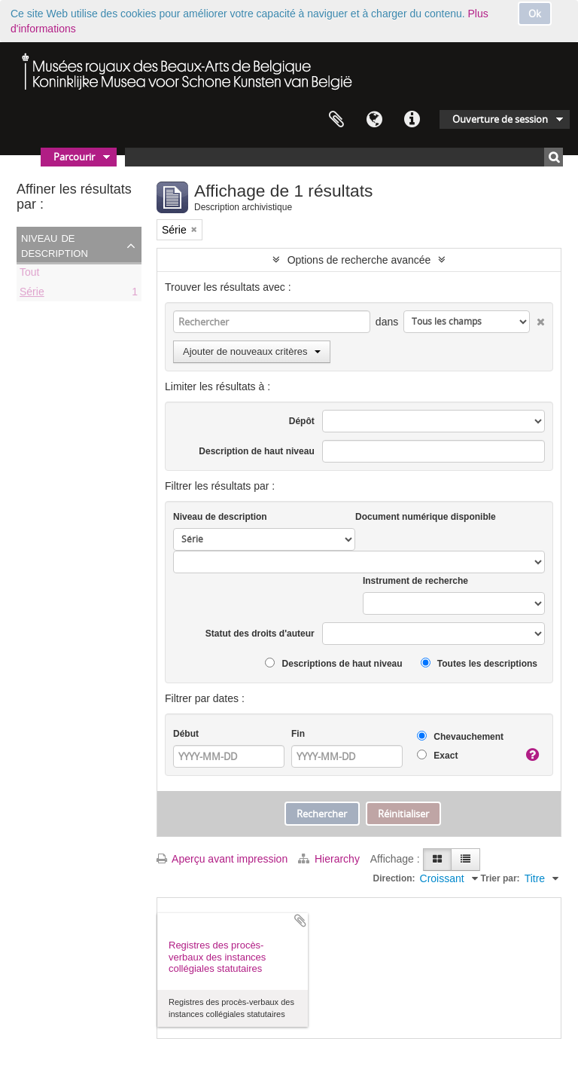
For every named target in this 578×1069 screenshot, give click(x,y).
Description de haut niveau (256, 451)
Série (32, 294)
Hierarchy (330, 859)
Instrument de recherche (415, 581)
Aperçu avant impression (222, 859)
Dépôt (302, 421)
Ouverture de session (500, 119)
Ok (534, 13)
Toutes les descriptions (479, 663)
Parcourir (74, 156)
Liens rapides (411, 120)
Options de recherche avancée (359, 260)
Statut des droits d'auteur (260, 633)
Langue (374, 120)
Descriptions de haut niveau (333, 663)
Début (186, 733)
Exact (437, 755)
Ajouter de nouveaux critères (252, 351)
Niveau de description (54, 245)
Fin (298, 733)
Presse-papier (336, 120)
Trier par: (500, 878)
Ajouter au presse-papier (300, 920)
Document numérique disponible (425, 517)
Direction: (394, 878)
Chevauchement (460, 736)
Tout (29, 274)
